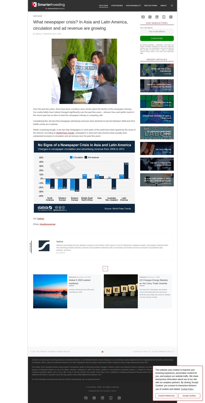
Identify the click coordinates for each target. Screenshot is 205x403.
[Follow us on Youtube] (164, 17)
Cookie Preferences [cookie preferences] (166, 396)
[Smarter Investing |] (48, 4)
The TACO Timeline (163, 149)
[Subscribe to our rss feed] (171, 17)
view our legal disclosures (91, 350)
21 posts (60, 252)
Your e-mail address (157, 30)
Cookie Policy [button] (187, 389)
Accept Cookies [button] (189, 396)
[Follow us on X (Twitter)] (150, 17)
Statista (38, 34)
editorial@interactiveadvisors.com (89, 346)
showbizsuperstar (47, 224)
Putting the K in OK (162, 102)
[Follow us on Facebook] (143, 17)
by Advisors (55, 9)
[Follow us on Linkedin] (157, 17)
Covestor (92, 358)
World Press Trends (65, 133)
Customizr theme (109, 362)
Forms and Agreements (167, 51)
